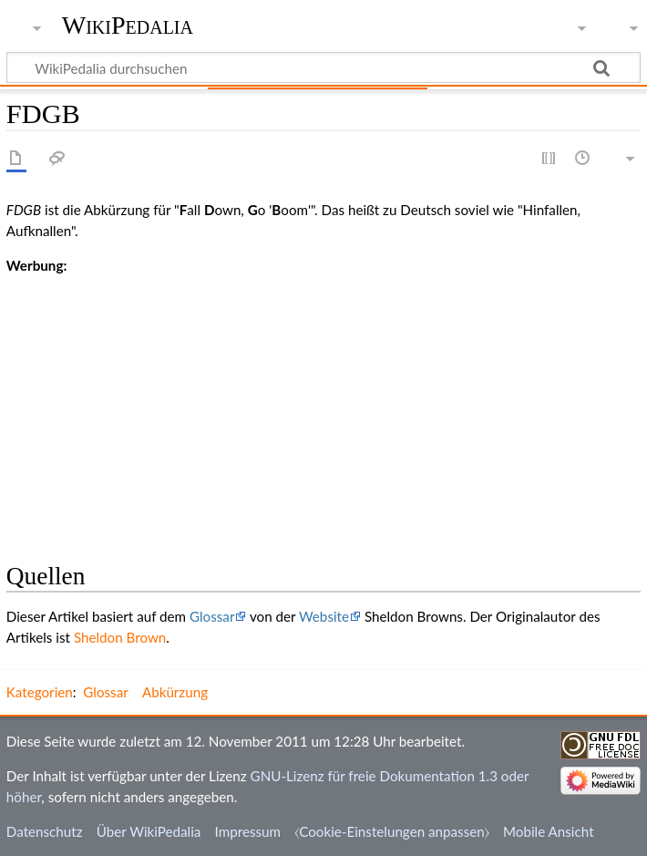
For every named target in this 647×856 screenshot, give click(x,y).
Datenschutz (44, 831)
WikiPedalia (127, 25)
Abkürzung (175, 692)
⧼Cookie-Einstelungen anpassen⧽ (391, 831)
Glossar (212, 616)
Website (324, 616)
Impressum (248, 831)
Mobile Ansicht (548, 831)
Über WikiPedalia (149, 831)
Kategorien (39, 692)
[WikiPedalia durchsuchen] (323, 67)
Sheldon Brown (120, 637)
